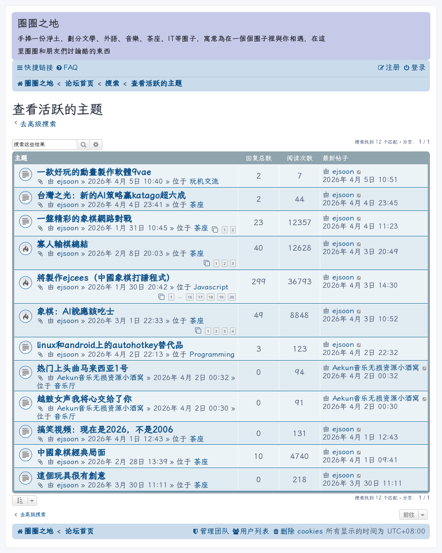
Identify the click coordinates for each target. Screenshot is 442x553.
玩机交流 (204, 181)
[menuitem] (67, 68)
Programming (211, 354)
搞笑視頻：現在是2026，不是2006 (105, 430)
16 (190, 297)
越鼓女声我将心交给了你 (84, 399)
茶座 (196, 205)
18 (210, 297)
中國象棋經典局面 (71, 453)
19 (221, 297)
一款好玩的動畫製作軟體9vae (94, 172)
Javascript (211, 287)
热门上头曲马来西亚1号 (82, 369)
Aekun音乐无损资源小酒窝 (100, 378)
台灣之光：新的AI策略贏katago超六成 (111, 196)
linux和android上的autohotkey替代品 (110, 345)
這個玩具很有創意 (71, 476)
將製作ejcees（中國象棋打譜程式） (106, 278)
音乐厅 (65, 386)
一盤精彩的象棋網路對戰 (84, 219)
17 (200, 297)
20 (232, 297)
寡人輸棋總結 (62, 244)
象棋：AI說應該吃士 (75, 312)
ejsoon (68, 181)
